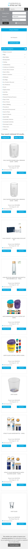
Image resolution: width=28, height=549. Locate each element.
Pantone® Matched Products (9, 97)
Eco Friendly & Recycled (8, 82)
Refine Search (19, 137)
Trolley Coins (5, 126)
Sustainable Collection (7, 119)
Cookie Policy (15, 542)
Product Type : (5, 19)
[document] (14, 541)
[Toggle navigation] (2, 9)
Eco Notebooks (6, 84)
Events (4, 87)
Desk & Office (5, 72)
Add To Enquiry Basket (7, 169)
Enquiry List (5, 137)
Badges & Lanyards (7, 52)
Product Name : (5, 13)
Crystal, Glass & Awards (8, 69)
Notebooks (5, 94)
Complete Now (14, 42)
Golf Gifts (4, 92)
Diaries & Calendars (7, 74)
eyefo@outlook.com (15, 3)
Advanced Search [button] (20, 23)
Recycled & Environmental (8, 109)
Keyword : (4, 16)
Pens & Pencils (6, 102)
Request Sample (6, 172)
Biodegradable (6, 59)
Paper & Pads (5, 99)
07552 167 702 (14, 5)
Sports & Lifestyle (6, 114)
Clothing (4, 62)
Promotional (5, 107)
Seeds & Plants (6, 111)
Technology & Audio (7, 124)
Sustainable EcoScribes (8, 121)
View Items (21, 172)
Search (5, 23)
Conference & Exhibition (8, 67)
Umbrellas (5, 129)
